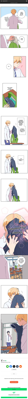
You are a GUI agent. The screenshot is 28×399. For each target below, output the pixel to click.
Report (14, 373)
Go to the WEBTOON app (14, 397)
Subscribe (14, 369)
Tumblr (17, 366)
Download (14, 389)
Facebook (10, 366)
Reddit (20, 366)
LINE (7, 366)
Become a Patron (14, 382)
